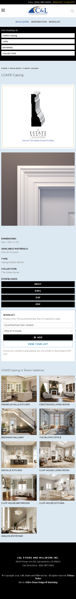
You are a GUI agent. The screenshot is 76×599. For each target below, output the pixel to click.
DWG (38, 291)
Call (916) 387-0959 (39, 2)
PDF (38, 304)
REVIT (38, 284)
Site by (38, 582)
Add (37, 337)
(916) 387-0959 (46, 565)
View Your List (38, 344)
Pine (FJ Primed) (9, 252)
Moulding (22, 22)
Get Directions (29, 565)
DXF (38, 297)
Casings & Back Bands (12, 262)
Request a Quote (64, 2)
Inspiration (39, 22)
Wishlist (54, 22)
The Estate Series (10, 272)
